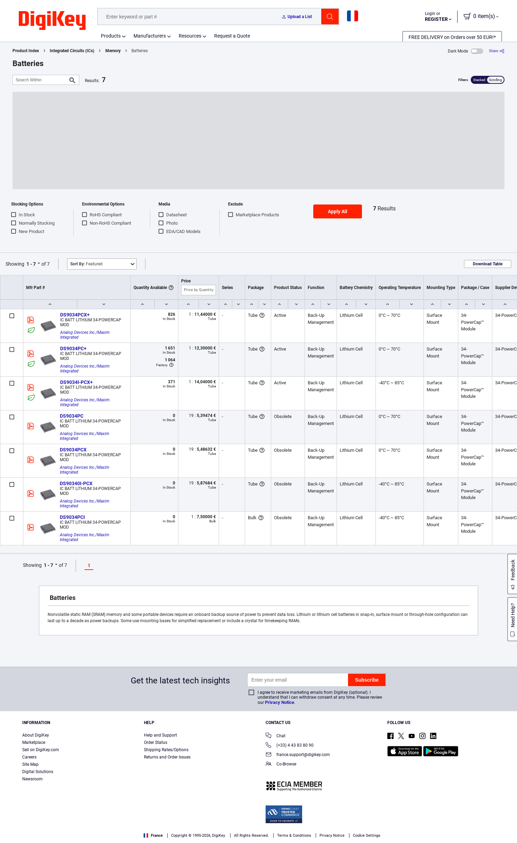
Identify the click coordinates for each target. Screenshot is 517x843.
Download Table (487, 264)
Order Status (155, 742)
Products (111, 36)
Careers (29, 757)
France (153, 835)
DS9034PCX (73, 449)
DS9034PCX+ (75, 315)
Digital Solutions (37, 771)
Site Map (30, 764)
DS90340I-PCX (76, 483)
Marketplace (33, 742)
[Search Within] (40, 80)
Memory (113, 50)
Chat (275, 736)
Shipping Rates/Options (166, 749)
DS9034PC (71, 416)
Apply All (337, 211)
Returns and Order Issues (167, 757)
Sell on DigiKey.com (40, 749)
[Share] (496, 51)
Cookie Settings (366, 835)
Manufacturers (150, 36)
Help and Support (160, 735)
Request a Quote (232, 36)
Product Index (26, 50)
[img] (52, 21)
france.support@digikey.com (298, 755)
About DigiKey (35, 735)
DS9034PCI (72, 517)
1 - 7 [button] (31, 264)
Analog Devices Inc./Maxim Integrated (85, 335)
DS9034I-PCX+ (76, 382)
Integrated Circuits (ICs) (72, 50)
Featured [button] (86, 264)
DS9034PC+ (73, 348)
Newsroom (32, 779)
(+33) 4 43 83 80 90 (290, 745)
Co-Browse (281, 764)
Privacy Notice (279, 702)
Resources (190, 36)
